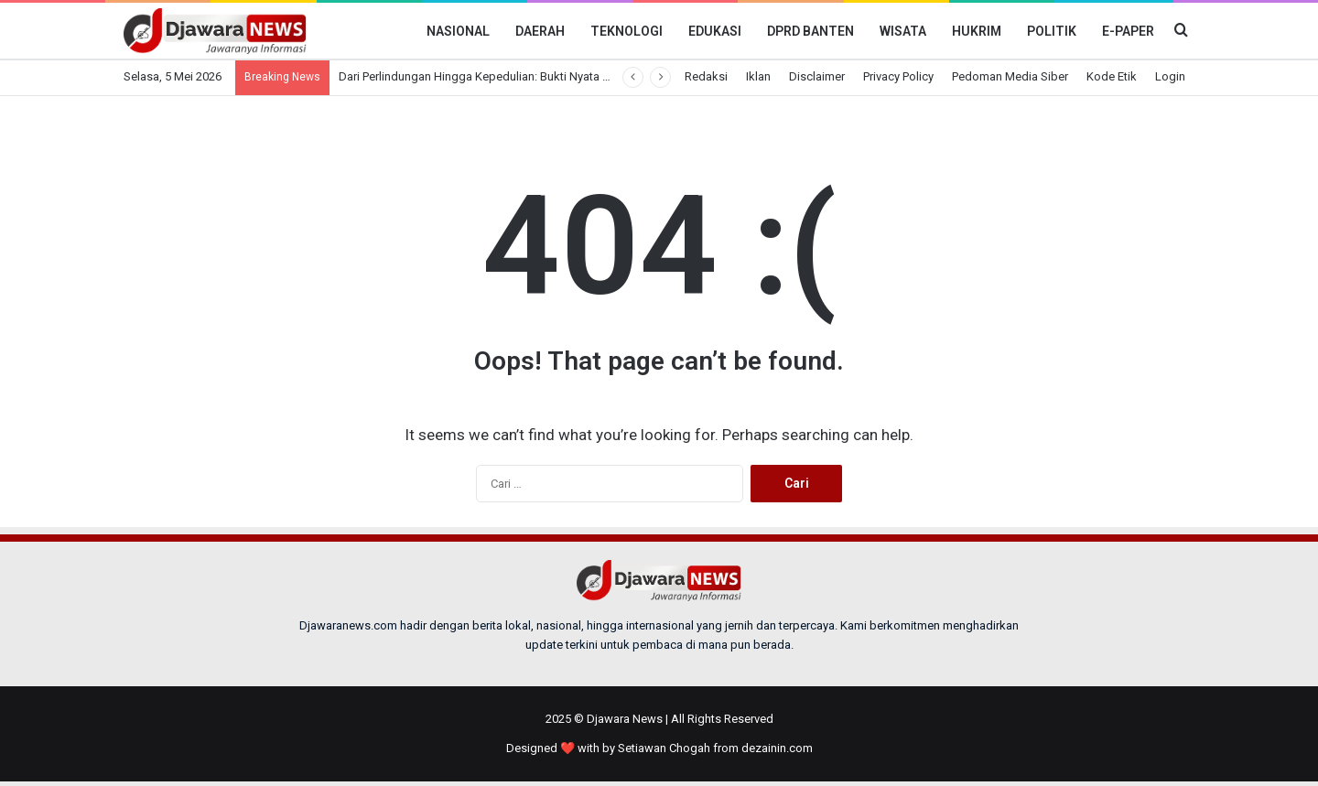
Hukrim (976, 31)
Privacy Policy (898, 76)
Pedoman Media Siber (1010, 76)
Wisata (903, 31)
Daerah (540, 31)
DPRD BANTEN (810, 31)
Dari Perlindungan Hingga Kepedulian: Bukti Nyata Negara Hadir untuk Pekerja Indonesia (569, 76)
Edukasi (714, 31)
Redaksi (706, 76)
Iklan (758, 76)
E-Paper (1128, 31)
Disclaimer (817, 76)
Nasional (458, 31)
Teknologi (626, 31)
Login (1170, 76)
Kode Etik (1111, 76)
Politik (1051, 31)
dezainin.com (777, 748)
